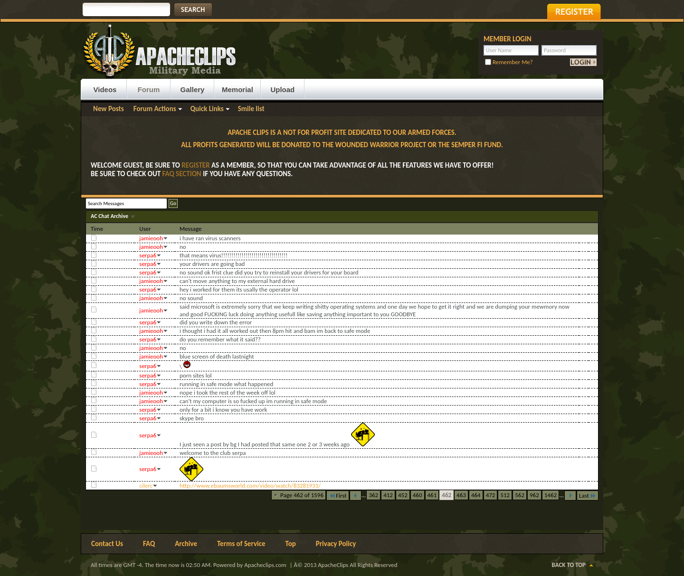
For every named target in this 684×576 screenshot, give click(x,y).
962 (534, 495)
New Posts (108, 108)
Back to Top (569, 564)
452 (403, 495)
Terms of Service (241, 543)
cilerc (145, 485)
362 (373, 495)
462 (446, 495)
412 (388, 495)
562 (519, 495)
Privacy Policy (336, 543)
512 (505, 495)
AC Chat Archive (110, 216)
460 (417, 495)
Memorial (237, 89)
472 (490, 495)
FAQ (149, 543)
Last (587, 495)
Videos (105, 89)
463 (461, 495)
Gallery (192, 89)
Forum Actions (154, 108)
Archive (186, 543)
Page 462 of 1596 (301, 495)
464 (476, 495)
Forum (149, 89)
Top (290, 543)
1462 (550, 495)
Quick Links (207, 108)
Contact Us (107, 543)
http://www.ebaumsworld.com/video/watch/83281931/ (250, 485)
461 (432, 495)
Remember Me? (509, 62)
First (338, 495)
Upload (282, 89)
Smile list (251, 108)
